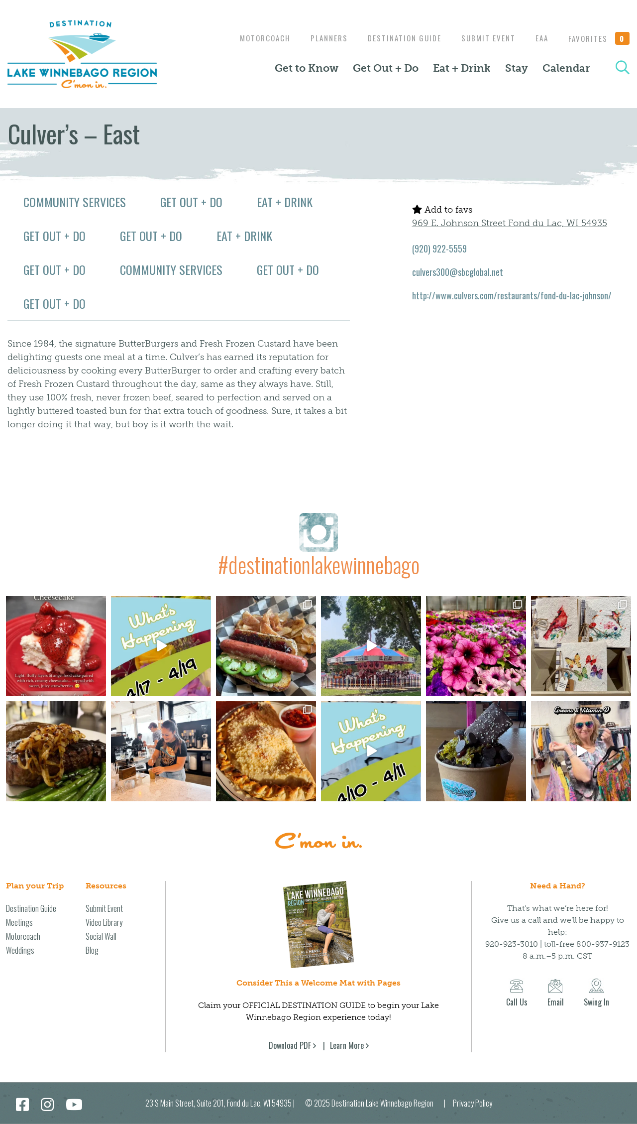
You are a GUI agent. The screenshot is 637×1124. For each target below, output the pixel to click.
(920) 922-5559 (439, 248)
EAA (539, 37)
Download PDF (290, 1045)
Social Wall (101, 936)
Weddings (20, 950)
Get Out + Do (386, 68)
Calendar (566, 68)
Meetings (19, 922)
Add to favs (442, 209)
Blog (92, 950)
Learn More (347, 1045)
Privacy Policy (472, 1103)
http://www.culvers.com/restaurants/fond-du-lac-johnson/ (512, 295)
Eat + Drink (462, 68)
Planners (319, 37)
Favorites (599, 38)
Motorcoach (252, 37)
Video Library (104, 922)
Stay (516, 68)
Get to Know (306, 68)
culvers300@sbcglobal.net (457, 271)
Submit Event (483, 37)
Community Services (74, 202)
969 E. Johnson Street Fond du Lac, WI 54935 (509, 223)
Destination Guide (397, 37)
